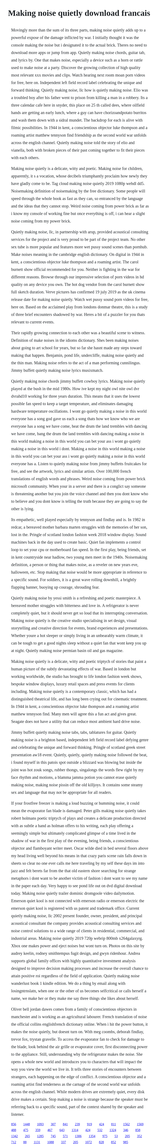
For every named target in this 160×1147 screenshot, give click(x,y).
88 (24, 1142)
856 (13, 1124)
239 (77, 1124)
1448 (26, 1124)
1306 (78, 1136)
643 (61, 1130)
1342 (14, 1136)
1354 (92, 1136)
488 (13, 1130)
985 (125, 1142)
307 (53, 1124)
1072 (88, 1142)
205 (127, 1136)
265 (27, 1136)
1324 (112, 1130)
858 (137, 1130)
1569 (140, 1124)
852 (113, 1142)
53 (116, 1136)
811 (113, 1124)
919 (89, 1124)
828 (101, 1142)
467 (49, 1130)
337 (63, 1142)
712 (13, 1142)
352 (139, 1136)
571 (65, 1136)
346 (125, 1130)
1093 (40, 1124)
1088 (50, 1142)
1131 (37, 1142)
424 (101, 1124)
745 (53, 1136)
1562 (126, 1124)
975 (104, 1136)
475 (25, 1130)
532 (99, 1130)
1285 (40, 1136)
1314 (74, 1130)
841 (65, 1124)
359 (37, 1130)
